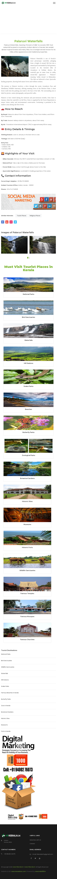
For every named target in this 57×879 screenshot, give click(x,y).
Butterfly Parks (28, 432)
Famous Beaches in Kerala (10, 693)
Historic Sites (27, 501)
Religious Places (35, 216)
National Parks (28, 294)
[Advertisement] (28, 20)
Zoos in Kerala (5, 706)
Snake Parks (28, 386)
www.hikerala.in (18, 867)
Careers (32, 844)
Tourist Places (21, 216)
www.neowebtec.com (18, 871)
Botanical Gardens (27, 478)
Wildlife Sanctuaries (27, 570)
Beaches (28, 409)
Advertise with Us (35, 840)
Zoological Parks (28, 455)
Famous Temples (27, 593)
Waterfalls (28, 340)
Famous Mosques (27, 616)
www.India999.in (40, 871)
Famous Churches (27, 639)
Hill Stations (28, 363)
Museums (27, 524)
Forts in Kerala (5, 731)
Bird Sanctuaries (28, 317)
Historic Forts (27, 547)
